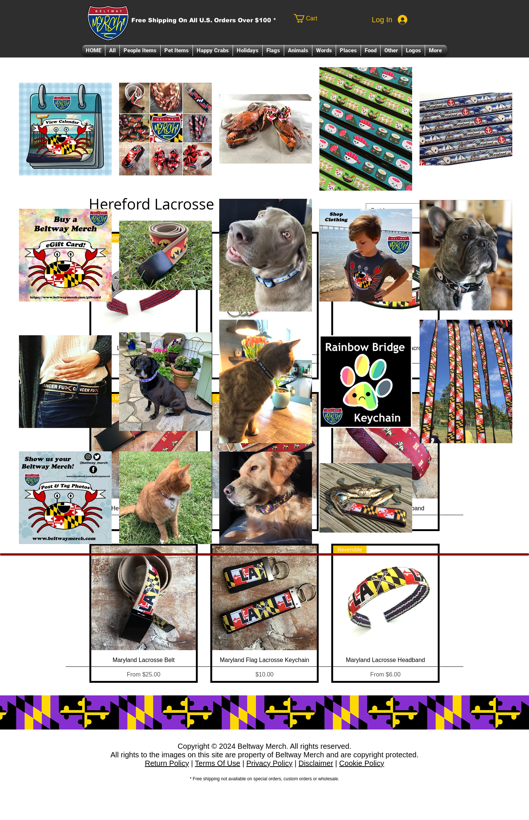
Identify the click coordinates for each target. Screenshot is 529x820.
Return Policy (167, 763)
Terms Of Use (217, 763)
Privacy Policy (269, 763)
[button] (140, 50)
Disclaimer (316, 763)
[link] (321, 18)
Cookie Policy (361, 763)
